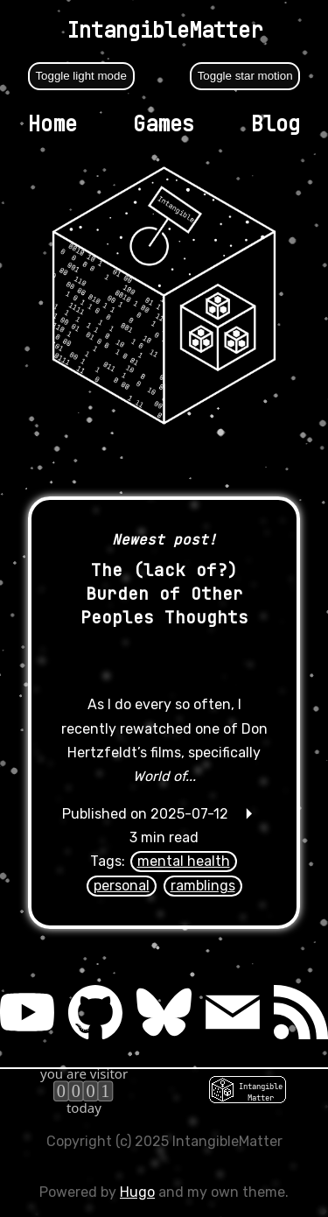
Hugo (137, 1192)
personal (122, 885)
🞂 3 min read (164, 837)
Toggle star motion (245, 75)
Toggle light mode (80, 75)
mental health (183, 861)
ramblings (203, 885)
